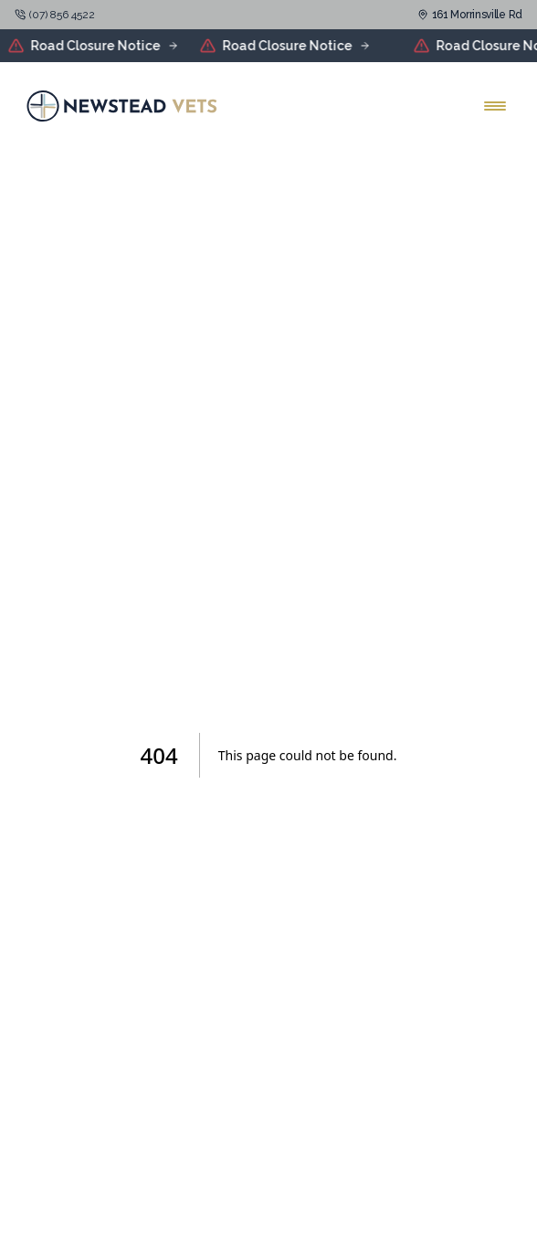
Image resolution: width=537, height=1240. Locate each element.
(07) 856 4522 (62, 14)
